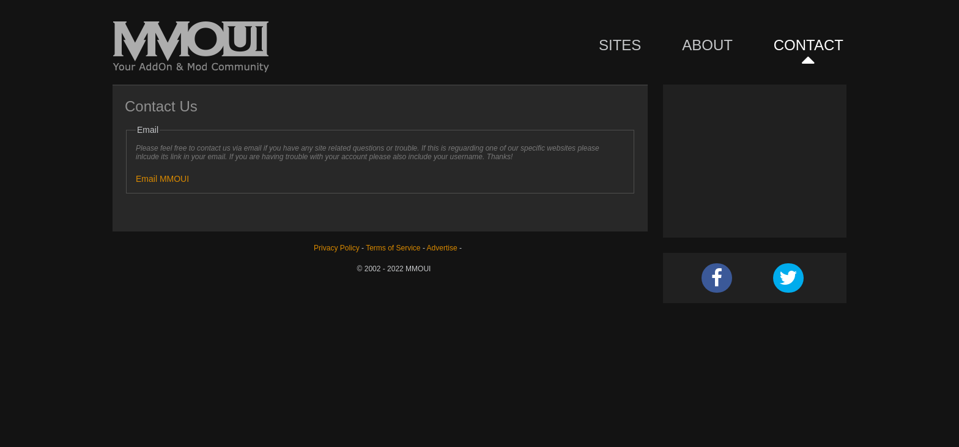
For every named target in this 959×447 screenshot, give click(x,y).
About (707, 45)
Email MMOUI (162, 179)
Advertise (442, 248)
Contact (808, 45)
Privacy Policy (337, 248)
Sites (620, 45)
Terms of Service (393, 248)
